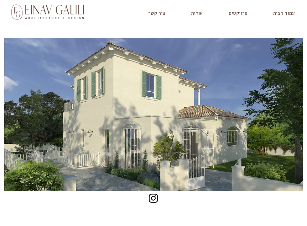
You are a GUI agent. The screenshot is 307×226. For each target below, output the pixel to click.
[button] (229, 13)
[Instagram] (153, 198)
